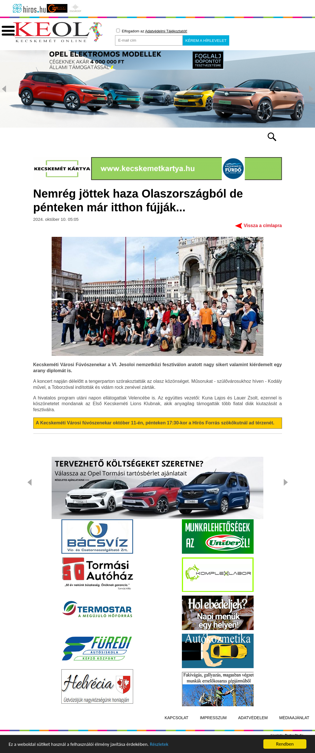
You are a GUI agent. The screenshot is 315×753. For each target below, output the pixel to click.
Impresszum (213, 731)
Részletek (159, 746)
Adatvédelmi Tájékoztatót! (166, 31)
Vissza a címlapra (263, 238)
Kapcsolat (176, 731)
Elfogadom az (151, 31)
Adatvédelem (253, 731)
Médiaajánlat (294, 731)
